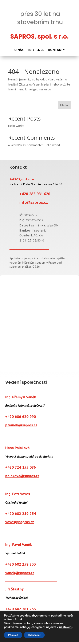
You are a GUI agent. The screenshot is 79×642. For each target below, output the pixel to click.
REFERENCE (36, 50)
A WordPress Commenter (25, 145)
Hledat (64, 105)
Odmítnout (34, 635)
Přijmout (13, 635)
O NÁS (19, 50)
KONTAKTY (56, 50)
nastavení (65, 627)
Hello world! (16, 126)
